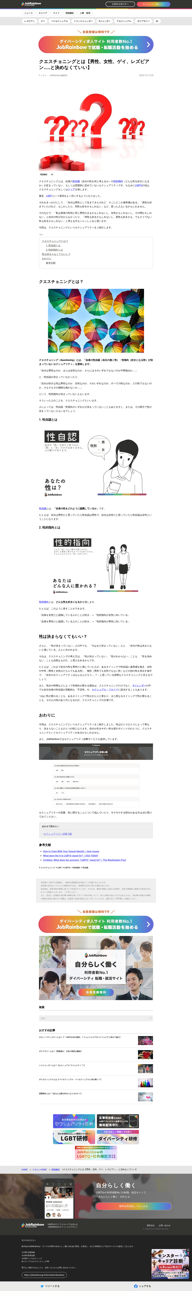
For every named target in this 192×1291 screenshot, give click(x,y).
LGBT (49, 195)
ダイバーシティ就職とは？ (153, 4)
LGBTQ (138, 185)
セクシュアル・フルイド (105, 689)
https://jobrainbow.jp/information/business (44, 1275)
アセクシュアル (124, 21)
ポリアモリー (143, 21)
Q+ (157, 21)
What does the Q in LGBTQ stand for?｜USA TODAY (70, 855)
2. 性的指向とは (54, 249)
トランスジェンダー (83, 21)
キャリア (43, 13)
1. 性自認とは (53, 245)
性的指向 (118, 181)
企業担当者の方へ (120, 4)
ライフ (56, 13)
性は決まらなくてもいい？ (56, 254)
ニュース (28, 13)
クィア (71, 189)
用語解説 (69, 13)
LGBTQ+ (67, 868)
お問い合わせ (164, 1225)
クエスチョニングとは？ (55, 241)
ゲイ (43, 21)
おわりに (46, 258)
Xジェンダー (105, 21)
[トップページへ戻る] (39, 4)
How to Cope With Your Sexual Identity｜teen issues (71, 851)
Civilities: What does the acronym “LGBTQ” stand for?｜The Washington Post (84, 860)
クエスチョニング (47, 868)
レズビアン (29, 21)
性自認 (76, 181)
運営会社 (151, 1225)
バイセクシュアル (59, 21)
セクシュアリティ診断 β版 (58, 833)
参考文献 (51, 262)
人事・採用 (85, 13)
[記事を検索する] (150, 1018)
